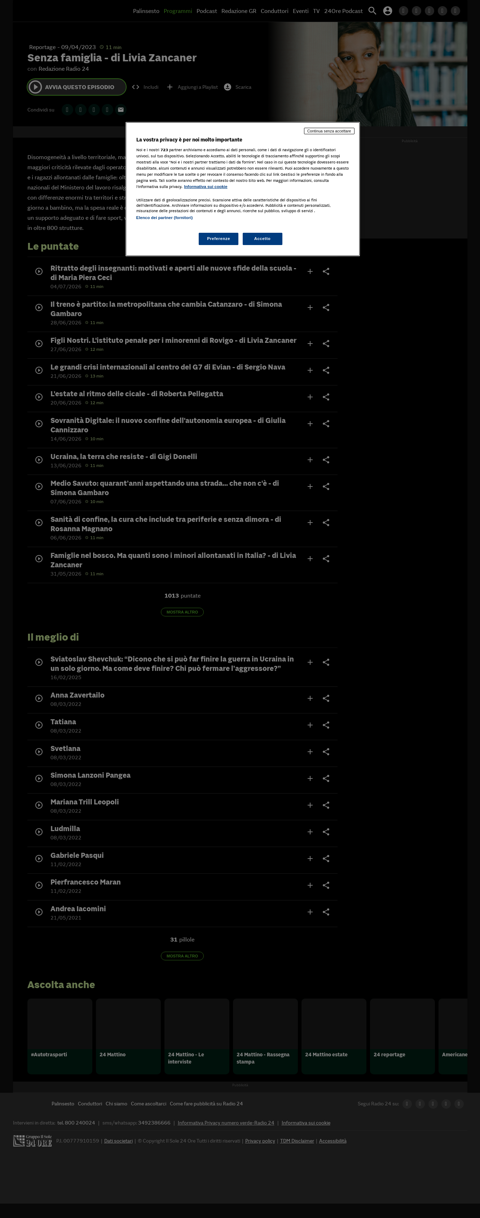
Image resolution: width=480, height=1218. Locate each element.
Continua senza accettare (329, 131)
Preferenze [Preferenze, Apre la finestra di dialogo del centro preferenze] (218, 238)
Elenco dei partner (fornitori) (164, 217)
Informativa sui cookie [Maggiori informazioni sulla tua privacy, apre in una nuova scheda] (206, 186)
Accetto (262, 238)
